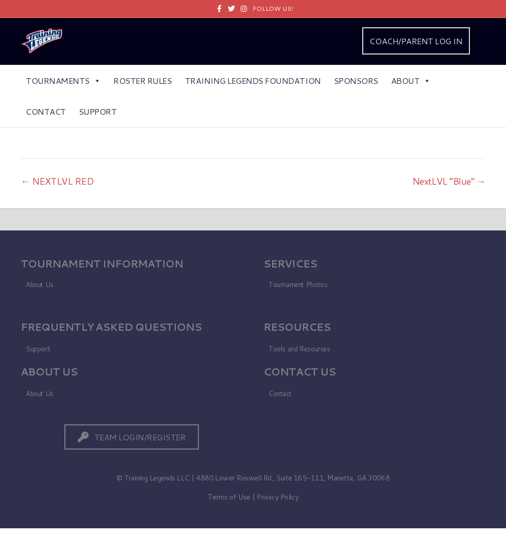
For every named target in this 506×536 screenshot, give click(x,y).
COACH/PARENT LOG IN (415, 41)
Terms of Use (229, 497)
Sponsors (356, 80)
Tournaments (63, 80)
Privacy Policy (277, 497)
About (411, 80)
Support (98, 111)
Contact (46, 111)
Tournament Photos (297, 284)
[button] (131, 437)
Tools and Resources (299, 348)
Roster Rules (142, 80)
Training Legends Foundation (253, 80)
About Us (40, 284)
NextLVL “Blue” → (448, 181)
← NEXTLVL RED (57, 181)
